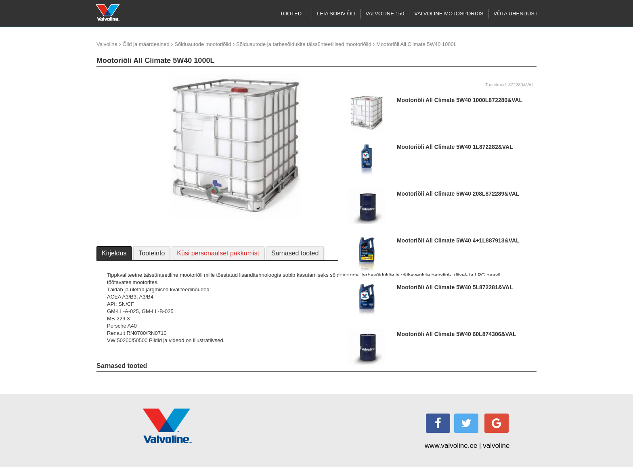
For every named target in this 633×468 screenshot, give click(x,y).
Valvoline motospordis (448, 13)
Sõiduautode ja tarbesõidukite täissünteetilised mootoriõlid (303, 44)
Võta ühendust (515, 13)
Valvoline (106, 44)
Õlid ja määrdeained (145, 44)
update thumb (115, 76)
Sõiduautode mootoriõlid (202, 44)
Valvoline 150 (385, 13)
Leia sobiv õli (336, 13)
